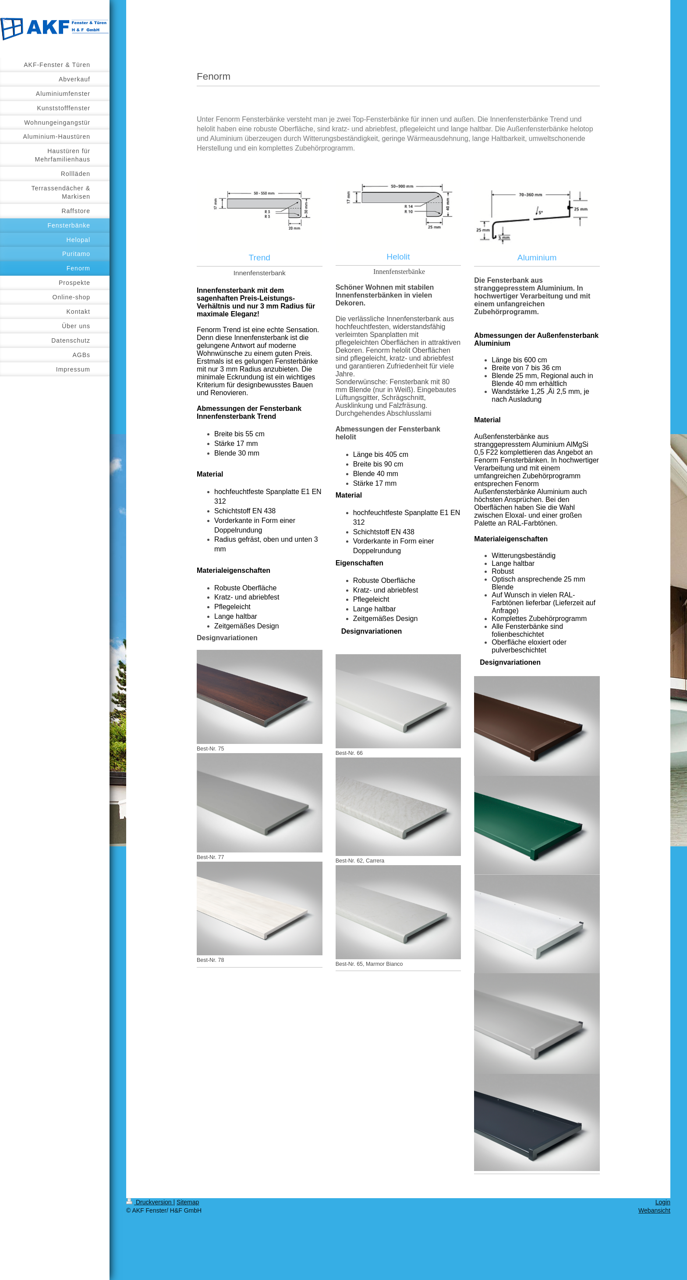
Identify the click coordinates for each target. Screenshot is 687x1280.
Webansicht (654, 1210)
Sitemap (188, 1202)
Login (662, 1202)
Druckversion (149, 1202)
